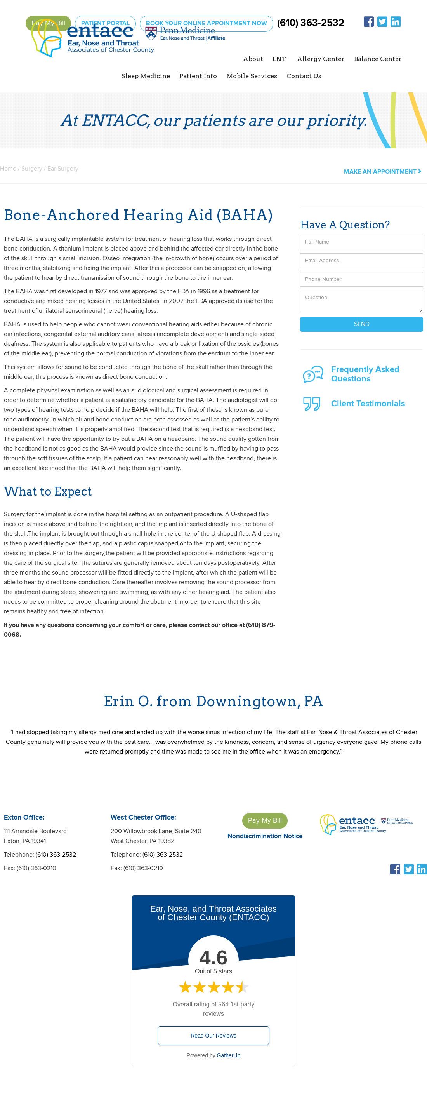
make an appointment (382, 172)
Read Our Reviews (213, 1035)
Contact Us (303, 76)
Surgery (32, 168)
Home (8, 168)
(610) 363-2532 (310, 23)
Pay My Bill (265, 820)
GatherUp (229, 1055)
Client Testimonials (368, 404)
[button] (253, 59)
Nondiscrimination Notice (264, 836)
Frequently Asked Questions (365, 374)
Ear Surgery (62, 168)
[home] (128, 49)
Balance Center (378, 59)
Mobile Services (251, 76)
